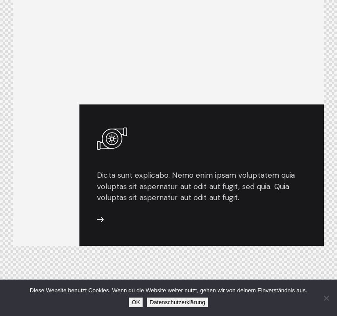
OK (136, 302)
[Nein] (326, 298)
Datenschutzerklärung (177, 302)
